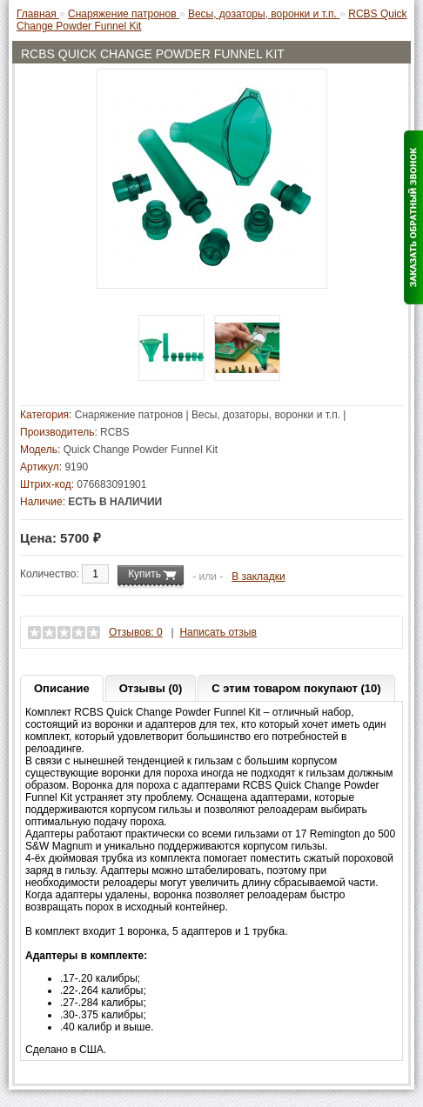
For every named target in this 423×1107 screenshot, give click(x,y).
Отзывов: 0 (136, 632)
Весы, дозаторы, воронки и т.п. (265, 415)
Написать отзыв (217, 632)
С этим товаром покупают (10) (296, 688)
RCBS (114, 432)
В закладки (258, 576)
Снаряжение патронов (129, 415)
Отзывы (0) (151, 688)
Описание (62, 688)
